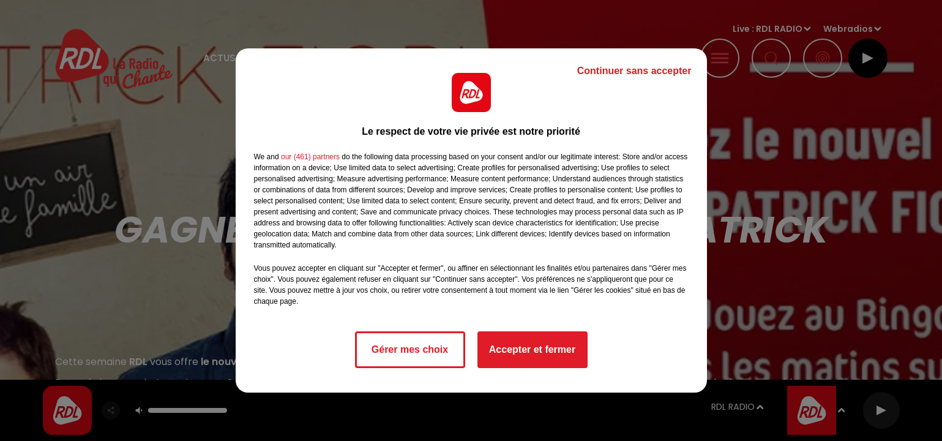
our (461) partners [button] (310, 157)
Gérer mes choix (410, 349)
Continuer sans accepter (634, 71)
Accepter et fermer (532, 349)
